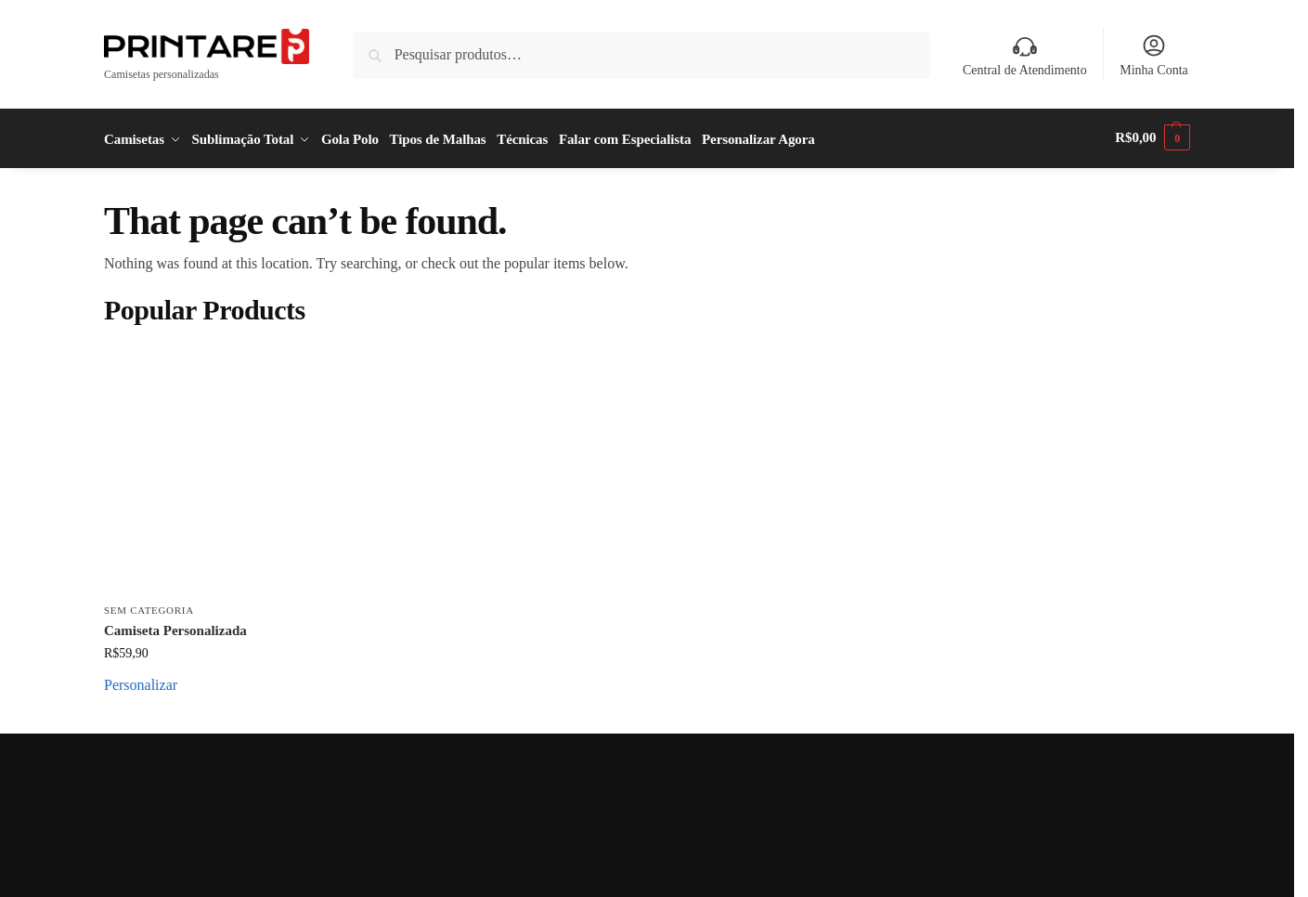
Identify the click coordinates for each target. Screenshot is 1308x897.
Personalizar (140, 682)
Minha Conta (1154, 54)
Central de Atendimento (1025, 54)
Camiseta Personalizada (175, 626)
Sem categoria (149, 607)
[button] (1152, 137)
